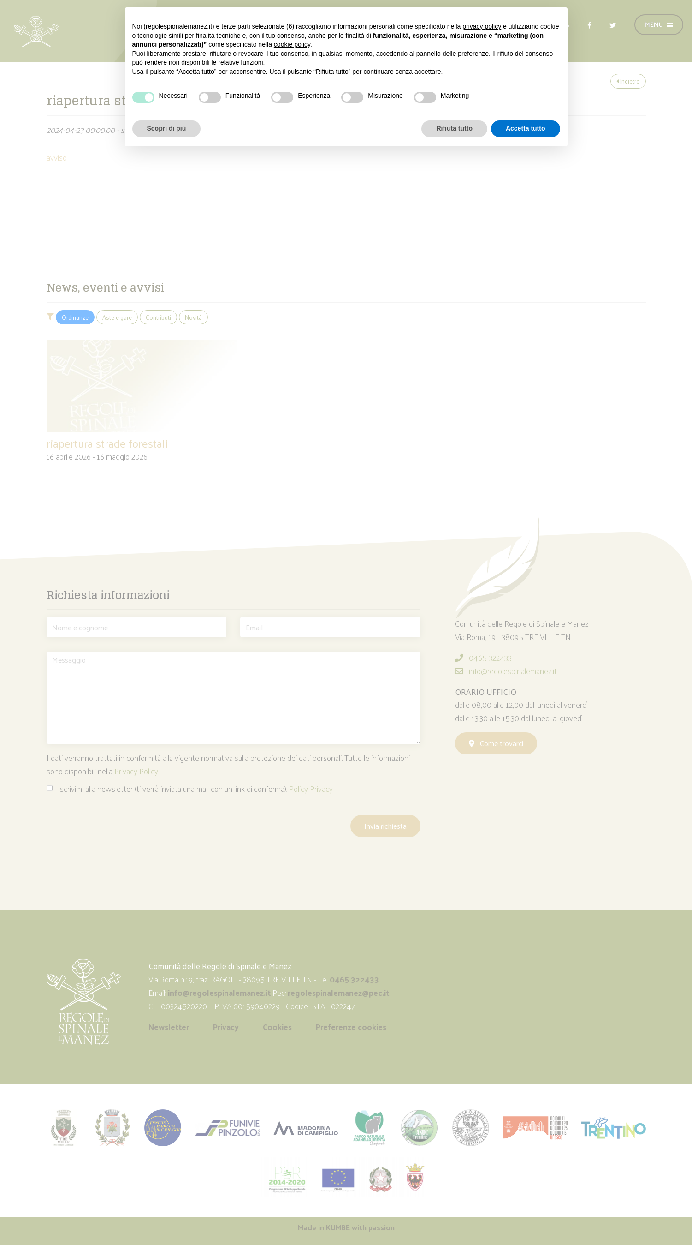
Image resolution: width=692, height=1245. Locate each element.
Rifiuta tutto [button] (454, 128)
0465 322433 (483, 657)
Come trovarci (496, 743)
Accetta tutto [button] (525, 128)
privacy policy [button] (481, 26)
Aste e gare (117, 317)
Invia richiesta (385, 825)
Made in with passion (346, 1227)
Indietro (628, 81)
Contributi (158, 317)
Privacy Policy (136, 771)
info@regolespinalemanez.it (506, 671)
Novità (193, 317)
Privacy (226, 1026)
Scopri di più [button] (166, 128)
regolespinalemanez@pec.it (339, 992)
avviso (57, 157)
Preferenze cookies (351, 1026)
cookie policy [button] (292, 44)
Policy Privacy (311, 788)
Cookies (277, 1026)
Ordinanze (75, 317)
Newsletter (168, 1026)
